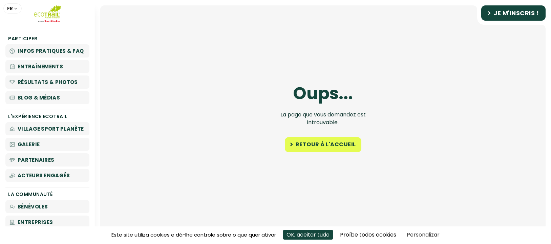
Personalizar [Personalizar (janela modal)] (423, 235)
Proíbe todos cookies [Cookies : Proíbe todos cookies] (368, 235)
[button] (12, 8)
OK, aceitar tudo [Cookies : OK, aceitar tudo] (308, 235)
